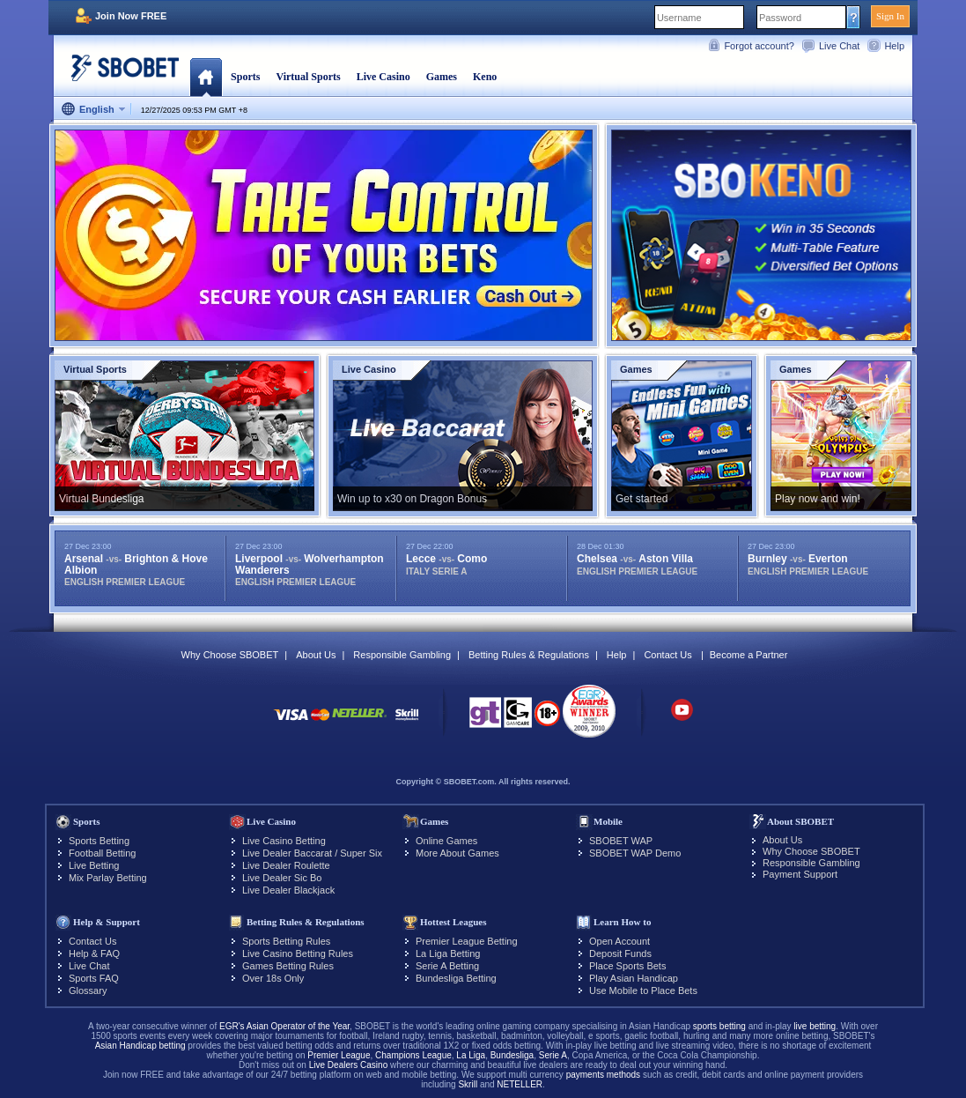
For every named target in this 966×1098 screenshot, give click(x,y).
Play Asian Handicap (633, 978)
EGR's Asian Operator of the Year (284, 1026)
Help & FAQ (94, 953)
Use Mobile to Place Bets (643, 990)
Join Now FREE (130, 16)
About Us (316, 654)
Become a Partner (749, 654)
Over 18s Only (273, 978)
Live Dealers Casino (348, 1065)
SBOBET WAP (621, 840)
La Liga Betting (448, 953)
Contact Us (667, 654)
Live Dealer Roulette (286, 865)
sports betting (719, 1026)
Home (205, 76)
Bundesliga (512, 1055)
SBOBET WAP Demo (635, 853)
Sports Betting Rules (286, 941)
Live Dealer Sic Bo (282, 877)
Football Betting (102, 853)
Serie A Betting (447, 966)
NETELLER (519, 1084)
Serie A (553, 1055)
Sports (245, 76)
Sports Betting (99, 840)
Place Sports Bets (627, 966)
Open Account (619, 941)
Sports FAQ (94, 978)
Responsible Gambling (402, 654)
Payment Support (800, 874)
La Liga (470, 1055)
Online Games (446, 840)
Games (441, 76)
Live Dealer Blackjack (288, 890)
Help (894, 46)
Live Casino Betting (284, 840)
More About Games (457, 853)
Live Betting (94, 865)
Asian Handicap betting (140, 1045)
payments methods (603, 1074)
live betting (814, 1026)
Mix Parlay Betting (108, 877)
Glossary (88, 990)
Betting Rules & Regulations (528, 654)
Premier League (338, 1055)
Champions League (413, 1055)
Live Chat (839, 46)
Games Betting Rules (288, 966)
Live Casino (383, 76)
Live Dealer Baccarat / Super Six (312, 853)
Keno (485, 76)
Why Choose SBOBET (230, 654)
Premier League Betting (467, 941)
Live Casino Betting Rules (297, 953)
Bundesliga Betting (456, 978)
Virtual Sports (308, 76)
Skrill (467, 1084)
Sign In (890, 16)
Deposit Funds (620, 953)
